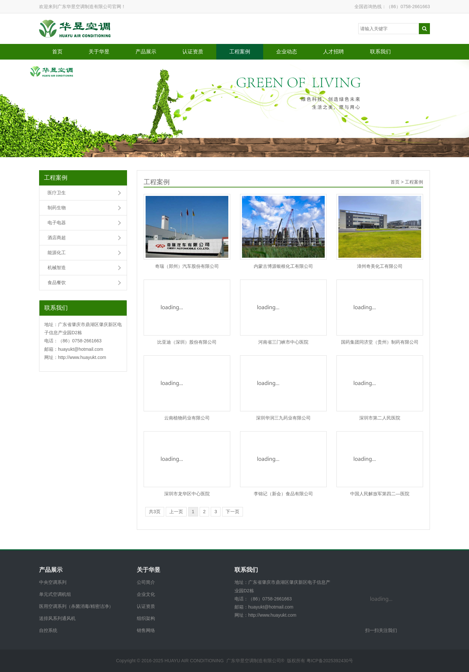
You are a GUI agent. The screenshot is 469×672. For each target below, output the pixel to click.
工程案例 (239, 51)
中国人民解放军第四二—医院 (379, 493)
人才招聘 (333, 51)
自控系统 (48, 630)
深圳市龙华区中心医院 (187, 493)
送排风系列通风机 (57, 618)
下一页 (232, 511)
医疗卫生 (57, 192)
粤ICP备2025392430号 (329, 660)
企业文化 (146, 594)
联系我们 (380, 51)
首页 (57, 51)
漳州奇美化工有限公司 (380, 266)
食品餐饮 (57, 282)
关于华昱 (99, 51)
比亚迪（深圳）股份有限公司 (187, 342)
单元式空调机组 (55, 594)
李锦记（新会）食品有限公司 (283, 493)
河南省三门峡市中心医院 (283, 342)
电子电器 (57, 222)
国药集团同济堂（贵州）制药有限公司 (380, 342)
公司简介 (146, 582)
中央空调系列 (52, 582)
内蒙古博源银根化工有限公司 (283, 266)
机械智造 (57, 267)
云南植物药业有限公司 (187, 417)
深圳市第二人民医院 (379, 417)
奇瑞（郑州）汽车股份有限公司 (187, 266)
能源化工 (57, 252)
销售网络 (146, 630)
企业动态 (286, 51)
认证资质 (192, 51)
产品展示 (145, 51)
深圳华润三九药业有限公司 (283, 417)
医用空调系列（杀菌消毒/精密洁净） (76, 606)
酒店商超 (57, 237)
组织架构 (146, 618)
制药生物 (57, 207)
